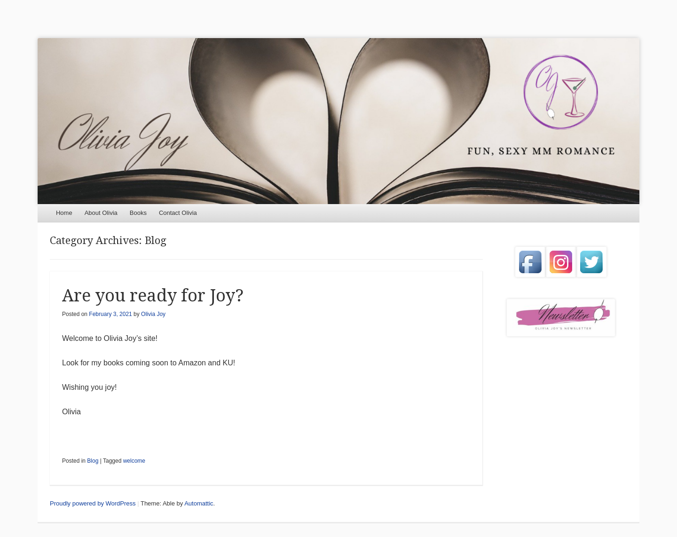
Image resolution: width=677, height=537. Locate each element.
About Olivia (101, 212)
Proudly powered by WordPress (93, 503)
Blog (92, 461)
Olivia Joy (153, 314)
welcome (134, 461)
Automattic (198, 503)
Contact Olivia (178, 212)
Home (64, 212)
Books (138, 212)
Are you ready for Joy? (153, 295)
